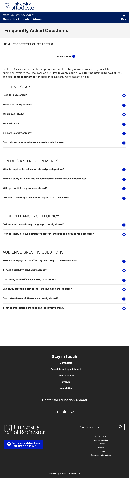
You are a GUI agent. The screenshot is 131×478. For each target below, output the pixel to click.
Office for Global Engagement (18, 15)
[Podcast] (64, 412)
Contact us (66, 362)
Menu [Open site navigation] (123, 17)
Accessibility (100, 436)
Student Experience (24, 44)
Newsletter (66, 388)
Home (7, 44)
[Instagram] (56, 412)
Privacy (101, 447)
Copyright (101, 451)
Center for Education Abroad (23, 19)
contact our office (24, 77)
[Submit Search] (120, 427)
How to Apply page (63, 73)
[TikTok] (72, 412)
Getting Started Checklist (100, 73)
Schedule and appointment (66, 369)
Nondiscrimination (100, 440)
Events (66, 381)
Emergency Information (101, 455)
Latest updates (65, 375)
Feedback (101, 444)
